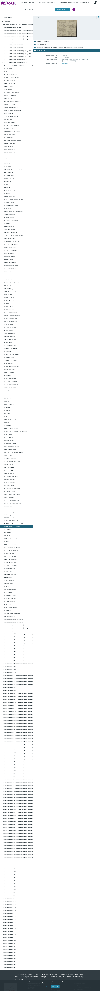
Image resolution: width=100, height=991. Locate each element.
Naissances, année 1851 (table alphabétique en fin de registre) (19, 765)
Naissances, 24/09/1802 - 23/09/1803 (13, 622)
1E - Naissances (6, 21)
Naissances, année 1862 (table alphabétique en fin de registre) (19, 797)
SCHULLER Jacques (9, 149)
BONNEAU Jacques (9, 161)
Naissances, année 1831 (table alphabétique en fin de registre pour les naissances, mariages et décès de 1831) (20, 705)
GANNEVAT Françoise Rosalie (12, 488)
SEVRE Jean (7, 223)
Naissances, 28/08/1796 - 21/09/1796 (13, 42)
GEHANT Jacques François (11, 354)
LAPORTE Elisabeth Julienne (11, 274)
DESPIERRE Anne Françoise (11, 92)
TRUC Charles (8, 455)
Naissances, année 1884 (9, 863)
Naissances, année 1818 (9, 666)
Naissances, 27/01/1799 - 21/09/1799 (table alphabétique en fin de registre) (20, 57)
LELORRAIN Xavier (9, 68)
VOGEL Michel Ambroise (11, 220)
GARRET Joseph (8, 363)
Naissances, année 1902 (9, 916)
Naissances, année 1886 (9, 869)
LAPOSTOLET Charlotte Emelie (12, 503)
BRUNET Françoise (9, 226)
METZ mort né (8, 98)
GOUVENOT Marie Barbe (11, 476)
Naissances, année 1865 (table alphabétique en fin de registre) (19, 806)
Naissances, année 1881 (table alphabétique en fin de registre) (19, 854)
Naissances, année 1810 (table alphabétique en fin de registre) (19, 643)
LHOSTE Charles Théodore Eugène (13, 452)
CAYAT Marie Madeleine (10, 381)
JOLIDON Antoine (9, 372)
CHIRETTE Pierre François (11, 107)
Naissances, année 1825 (9, 687)
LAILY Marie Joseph (9, 512)
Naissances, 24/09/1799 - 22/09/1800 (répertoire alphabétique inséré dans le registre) (20, 60)
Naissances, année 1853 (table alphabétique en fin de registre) (19, 770)
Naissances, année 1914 (9, 952)
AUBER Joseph (8, 342)
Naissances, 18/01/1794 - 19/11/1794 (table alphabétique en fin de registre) (20, 30)
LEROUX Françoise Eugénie (11, 541)
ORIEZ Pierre (7, 604)
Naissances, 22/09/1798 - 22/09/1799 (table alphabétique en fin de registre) (20, 54)
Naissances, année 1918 (9, 964)
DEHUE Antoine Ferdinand (11, 125)
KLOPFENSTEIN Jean (10, 369)
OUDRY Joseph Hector (10, 387)
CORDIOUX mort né (9, 181)
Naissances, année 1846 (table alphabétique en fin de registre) (19, 750)
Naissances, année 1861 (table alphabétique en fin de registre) (19, 794)
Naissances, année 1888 (9, 875)
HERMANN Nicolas (9, 297)
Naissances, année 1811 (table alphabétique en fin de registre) (19, 646)
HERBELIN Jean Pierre (10, 179)
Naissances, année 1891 (9, 884)
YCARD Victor (8, 571)
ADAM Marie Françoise (10, 292)
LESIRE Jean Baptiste (9, 277)
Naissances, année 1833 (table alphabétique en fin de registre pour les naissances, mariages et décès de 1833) (20, 711)
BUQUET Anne (8, 158)
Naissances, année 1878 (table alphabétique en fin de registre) (19, 845)
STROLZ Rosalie (8, 330)
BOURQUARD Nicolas (10, 327)
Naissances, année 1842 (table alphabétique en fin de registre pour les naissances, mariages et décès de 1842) (20, 738)
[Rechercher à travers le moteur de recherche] (40, 9)
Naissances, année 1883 (9, 860)
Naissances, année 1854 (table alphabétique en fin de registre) (19, 773)
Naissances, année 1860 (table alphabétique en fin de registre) (19, 791)
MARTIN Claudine (9, 497)
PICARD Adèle (8, 577)
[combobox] (62, 9)
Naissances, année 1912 (9, 946)
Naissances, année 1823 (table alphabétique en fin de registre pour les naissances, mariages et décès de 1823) (20, 681)
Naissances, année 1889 (9, 878)
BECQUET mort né (9, 253)
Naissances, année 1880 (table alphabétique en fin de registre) (19, 851)
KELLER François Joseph (10, 71)
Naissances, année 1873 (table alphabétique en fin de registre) (19, 830)
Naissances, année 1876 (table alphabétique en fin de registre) (19, 839)
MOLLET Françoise (9, 473)
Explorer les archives (28, 2)
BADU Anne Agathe (9, 128)
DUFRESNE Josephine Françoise (12, 140)
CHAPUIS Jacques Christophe (12, 500)
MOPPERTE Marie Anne (10, 544)
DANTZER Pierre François (11, 244)
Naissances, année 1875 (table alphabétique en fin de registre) (19, 836)
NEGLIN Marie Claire (10, 80)
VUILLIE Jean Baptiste (10, 280)
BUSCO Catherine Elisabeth (11, 283)
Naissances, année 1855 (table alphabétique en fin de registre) (19, 776)
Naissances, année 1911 (9, 943)
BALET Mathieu (8, 399)
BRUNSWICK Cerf (9, 375)
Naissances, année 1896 (9, 898)
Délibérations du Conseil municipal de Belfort (74, 2)
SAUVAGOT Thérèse (9, 104)
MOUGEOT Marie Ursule (10, 559)
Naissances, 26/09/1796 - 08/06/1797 (13, 45)
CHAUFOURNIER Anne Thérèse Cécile (14, 521)
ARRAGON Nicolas (9, 122)
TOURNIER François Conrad (11, 241)
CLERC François (8, 324)
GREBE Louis (7, 610)
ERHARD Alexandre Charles (11, 419)
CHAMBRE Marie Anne (10, 348)
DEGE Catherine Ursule (10, 312)
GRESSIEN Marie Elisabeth (11, 550)
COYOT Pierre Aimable (10, 458)
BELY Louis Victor (9, 553)
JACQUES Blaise (8, 530)
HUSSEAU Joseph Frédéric (11, 205)
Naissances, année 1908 (9, 934)
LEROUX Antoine (8, 164)
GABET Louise (8, 89)
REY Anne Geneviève (9, 616)
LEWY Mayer (7, 271)
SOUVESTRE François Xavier (11, 538)
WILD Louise (7, 208)
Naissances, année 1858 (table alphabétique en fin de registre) (19, 785)
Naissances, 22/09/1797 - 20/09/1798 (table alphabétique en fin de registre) (20, 51)
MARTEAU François (9, 238)
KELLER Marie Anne (9, 143)
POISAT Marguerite (9, 300)
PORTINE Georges (9, 217)
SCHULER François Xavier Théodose (13, 235)
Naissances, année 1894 (9, 892)
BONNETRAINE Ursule (10, 173)
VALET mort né (8, 119)
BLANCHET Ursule (9, 485)
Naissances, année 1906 (9, 928)
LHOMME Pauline (9, 306)
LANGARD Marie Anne (10, 167)
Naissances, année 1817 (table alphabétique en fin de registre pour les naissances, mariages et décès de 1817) (20, 663)
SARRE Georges (8, 155)
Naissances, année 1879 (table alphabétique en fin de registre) (19, 848)
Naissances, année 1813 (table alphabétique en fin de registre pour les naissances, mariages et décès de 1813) (20, 651)
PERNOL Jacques (8, 414)
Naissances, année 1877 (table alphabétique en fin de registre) (19, 842)
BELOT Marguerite (9, 184)
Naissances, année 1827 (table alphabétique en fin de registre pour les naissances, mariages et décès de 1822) (20, 693)
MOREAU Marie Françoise (11, 428)
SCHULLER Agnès (9, 580)
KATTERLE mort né (9, 137)
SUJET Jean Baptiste (9, 229)
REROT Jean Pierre (9, 113)
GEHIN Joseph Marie (9, 214)
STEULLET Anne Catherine (11, 116)
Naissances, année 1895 (9, 895)
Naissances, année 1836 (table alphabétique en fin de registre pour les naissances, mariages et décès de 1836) (20, 720)
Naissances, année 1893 (9, 889)
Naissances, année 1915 (9, 955)
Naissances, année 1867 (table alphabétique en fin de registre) (19, 812)
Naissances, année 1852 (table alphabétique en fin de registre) (19, 767)
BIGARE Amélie (8, 86)
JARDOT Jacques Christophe (12, 131)
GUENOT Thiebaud (9, 408)
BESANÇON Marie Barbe (11, 390)
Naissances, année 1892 (9, 886)
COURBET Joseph (9, 289)
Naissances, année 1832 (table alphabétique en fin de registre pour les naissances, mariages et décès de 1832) (20, 708)
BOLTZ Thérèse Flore (9, 518)
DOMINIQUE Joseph (9, 134)
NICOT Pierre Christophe (11, 384)
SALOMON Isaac (8, 425)
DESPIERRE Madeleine (10, 574)
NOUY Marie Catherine (10, 74)
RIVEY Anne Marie (9, 440)
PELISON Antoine (9, 303)
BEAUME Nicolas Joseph (10, 286)
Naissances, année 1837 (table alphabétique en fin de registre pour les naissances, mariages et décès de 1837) (20, 723)
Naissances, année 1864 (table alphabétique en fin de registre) (19, 803)
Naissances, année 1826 (9, 690)
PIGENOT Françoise (9, 479)
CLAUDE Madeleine (9, 176)
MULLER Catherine (9, 583)
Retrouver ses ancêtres (47, 2)
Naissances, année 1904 (9, 922)
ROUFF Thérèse (8, 437)
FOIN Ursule (7, 351)
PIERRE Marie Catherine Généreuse (13, 211)
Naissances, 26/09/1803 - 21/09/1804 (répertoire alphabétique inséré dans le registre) (20, 625)
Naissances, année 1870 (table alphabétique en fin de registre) (19, 821)
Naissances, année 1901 (9, 913)
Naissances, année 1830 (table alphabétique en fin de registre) (19, 702)
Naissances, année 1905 (9, 925)
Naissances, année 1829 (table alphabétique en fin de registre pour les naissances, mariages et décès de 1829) (20, 699)
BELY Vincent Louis (9, 309)
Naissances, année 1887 (9, 872)
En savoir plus (44, 987)
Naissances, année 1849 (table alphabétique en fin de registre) (19, 759)
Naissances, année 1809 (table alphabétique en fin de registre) (19, 640)
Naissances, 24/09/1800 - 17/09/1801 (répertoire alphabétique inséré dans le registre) (20, 62)
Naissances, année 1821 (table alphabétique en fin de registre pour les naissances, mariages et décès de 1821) (20, 675)
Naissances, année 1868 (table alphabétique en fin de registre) (19, 815)
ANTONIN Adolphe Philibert (12, 315)
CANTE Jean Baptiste (10, 268)
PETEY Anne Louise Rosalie (11, 366)
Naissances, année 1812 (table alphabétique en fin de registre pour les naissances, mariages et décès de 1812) (20, 649)
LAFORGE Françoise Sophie (11, 77)
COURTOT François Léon (10, 345)
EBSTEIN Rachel (8, 509)
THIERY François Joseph (10, 562)
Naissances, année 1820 (9, 672)
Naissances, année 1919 (9, 967)
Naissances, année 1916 (9, 958)
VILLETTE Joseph (8, 470)
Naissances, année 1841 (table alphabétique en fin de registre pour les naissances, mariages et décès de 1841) (20, 735)
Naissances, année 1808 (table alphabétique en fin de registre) (19, 637)
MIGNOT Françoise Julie (10, 321)
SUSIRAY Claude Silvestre (11, 265)
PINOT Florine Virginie (10, 196)
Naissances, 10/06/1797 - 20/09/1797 (13, 48)
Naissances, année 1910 (9, 940)
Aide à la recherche (30, 12)
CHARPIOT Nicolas (9, 491)
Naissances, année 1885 (9, 866)
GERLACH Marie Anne (10, 339)
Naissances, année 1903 (9, 919)
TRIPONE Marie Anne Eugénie (12, 613)
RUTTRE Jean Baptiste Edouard (12, 393)
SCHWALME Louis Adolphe (11, 405)
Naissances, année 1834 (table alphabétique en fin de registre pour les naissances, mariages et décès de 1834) (20, 714)
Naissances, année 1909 (9, 937)
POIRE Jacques (8, 434)
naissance (65, 63)
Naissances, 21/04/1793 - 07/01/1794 (13, 27)
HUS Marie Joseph (9, 357)
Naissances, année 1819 (9, 669)
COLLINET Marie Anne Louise (12, 461)
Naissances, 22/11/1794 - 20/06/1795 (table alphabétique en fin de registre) (20, 33)
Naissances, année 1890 (9, 881)
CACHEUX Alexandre (10, 589)
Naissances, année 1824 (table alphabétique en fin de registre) (19, 684)
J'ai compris (55, 987)
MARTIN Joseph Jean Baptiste (12, 494)
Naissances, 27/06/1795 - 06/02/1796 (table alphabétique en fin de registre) (20, 36)
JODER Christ (8, 396)
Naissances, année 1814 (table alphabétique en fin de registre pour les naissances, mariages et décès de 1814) (20, 654)
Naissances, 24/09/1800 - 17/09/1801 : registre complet (19, 65)
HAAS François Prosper (10, 515)
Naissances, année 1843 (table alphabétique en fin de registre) (19, 741)
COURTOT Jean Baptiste (10, 532)
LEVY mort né (8, 416)
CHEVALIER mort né (9, 333)
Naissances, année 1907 (9, 931)
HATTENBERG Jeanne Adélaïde (12, 527)
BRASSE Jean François (10, 247)
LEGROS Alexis (8, 506)
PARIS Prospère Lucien (10, 378)
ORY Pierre (7, 193)
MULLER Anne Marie (9, 336)
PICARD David (8, 422)
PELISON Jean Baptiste (10, 262)
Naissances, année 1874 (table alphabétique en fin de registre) (19, 833)
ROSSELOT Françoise (9, 256)
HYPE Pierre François (10, 449)
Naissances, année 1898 (9, 904)
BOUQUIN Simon (8, 259)
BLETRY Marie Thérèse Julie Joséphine (14, 524)
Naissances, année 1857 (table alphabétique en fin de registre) (19, 782)
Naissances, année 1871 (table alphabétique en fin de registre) (19, 824)
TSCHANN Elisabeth (9, 295)
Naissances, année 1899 (9, 907)
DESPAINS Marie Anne (10, 598)
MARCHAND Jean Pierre (11, 190)
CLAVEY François (9, 411)
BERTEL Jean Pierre (9, 152)
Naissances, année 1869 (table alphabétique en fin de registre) (19, 818)
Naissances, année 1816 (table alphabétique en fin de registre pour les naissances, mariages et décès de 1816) (20, 660)
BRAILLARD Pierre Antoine (11, 446)
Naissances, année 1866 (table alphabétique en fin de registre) (19, 809)
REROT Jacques (8, 592)
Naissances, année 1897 (9, 901)
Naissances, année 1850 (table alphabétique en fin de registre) (19, 762)
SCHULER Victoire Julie (10, 318)
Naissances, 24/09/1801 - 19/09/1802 (13, 619)
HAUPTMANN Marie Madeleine (12, 101)
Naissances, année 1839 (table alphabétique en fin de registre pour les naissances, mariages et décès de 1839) (20, 729)
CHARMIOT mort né (9, 202)
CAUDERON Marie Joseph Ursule (13, 170)
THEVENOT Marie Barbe (10, 250)
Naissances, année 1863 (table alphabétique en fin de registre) (19, 800)
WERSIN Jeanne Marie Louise (12, 547)
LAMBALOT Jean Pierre (10, 232)
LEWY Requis (7, 586)
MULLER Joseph (8, 187)
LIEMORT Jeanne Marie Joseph (12, 110)
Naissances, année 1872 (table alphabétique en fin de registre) (19, 827)
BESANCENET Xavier (10, 482)
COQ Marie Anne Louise (10, 565)
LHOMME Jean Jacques (10, 607)
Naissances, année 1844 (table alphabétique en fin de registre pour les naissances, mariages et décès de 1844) (20, 744)
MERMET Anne (8, 402)
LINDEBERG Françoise (10, 556)
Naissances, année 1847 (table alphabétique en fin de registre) (19, 753)
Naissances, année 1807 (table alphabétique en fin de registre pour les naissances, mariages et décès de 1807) (20, 634)
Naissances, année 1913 (9, 949)
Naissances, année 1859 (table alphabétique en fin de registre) (19, 788)
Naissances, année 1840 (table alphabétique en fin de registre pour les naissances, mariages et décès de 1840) (20, 732)
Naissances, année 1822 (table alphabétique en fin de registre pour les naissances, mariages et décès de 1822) (20, 678)
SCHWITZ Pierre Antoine (11, 360)
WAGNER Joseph (8, 146)
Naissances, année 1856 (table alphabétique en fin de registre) (19, 779)
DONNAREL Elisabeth (10, 443)
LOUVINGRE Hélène (9, 568)
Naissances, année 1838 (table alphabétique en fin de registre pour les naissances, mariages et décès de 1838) (20, 726)
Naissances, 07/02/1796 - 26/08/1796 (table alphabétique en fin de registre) (20, 39)
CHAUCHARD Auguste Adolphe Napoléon (15, 431)
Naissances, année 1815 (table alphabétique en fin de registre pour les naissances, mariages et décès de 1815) (20, 657)
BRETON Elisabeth (9, 467)
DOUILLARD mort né (10, 535)
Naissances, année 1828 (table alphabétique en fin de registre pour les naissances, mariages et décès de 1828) (20, 696)
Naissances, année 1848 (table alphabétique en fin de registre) (19, 756)
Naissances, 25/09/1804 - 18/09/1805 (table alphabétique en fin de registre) (20, 628)
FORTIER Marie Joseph (10, 595)
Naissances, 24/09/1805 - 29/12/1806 (13, 631)
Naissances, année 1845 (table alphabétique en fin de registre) (19, 747)
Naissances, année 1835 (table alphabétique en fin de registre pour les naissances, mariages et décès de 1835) (20, 717)
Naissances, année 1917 (9, 961)
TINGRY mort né (8, 464)
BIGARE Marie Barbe (9, 83)
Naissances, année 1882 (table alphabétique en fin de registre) (19, 857)
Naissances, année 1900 (9, 910)
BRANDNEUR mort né (10, 95)
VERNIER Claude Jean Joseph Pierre (13, 199)
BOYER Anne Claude (9, 601)
